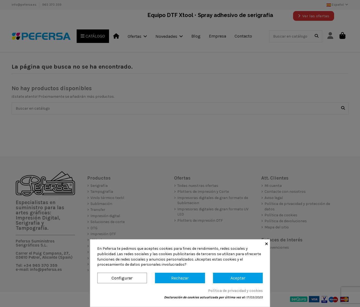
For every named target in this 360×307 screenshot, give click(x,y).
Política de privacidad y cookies (235, 290)
